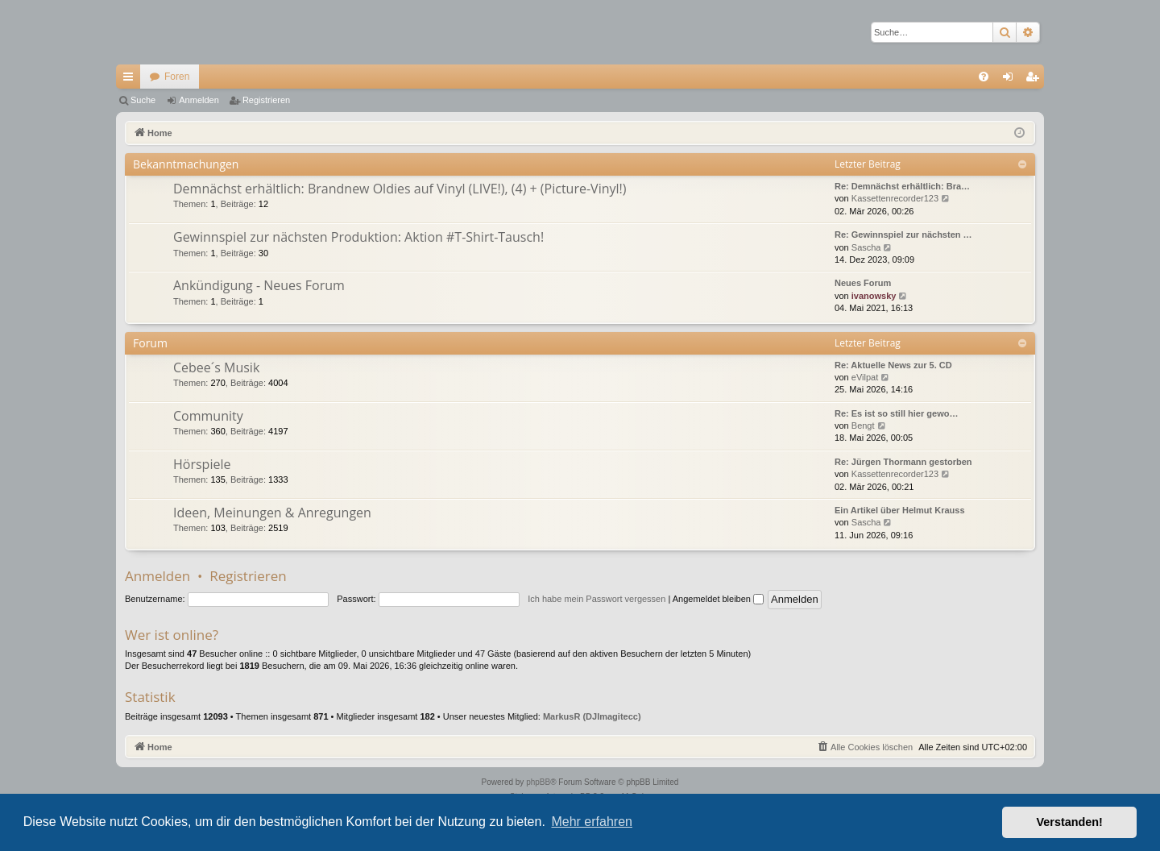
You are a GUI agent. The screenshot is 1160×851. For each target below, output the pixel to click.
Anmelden (199, 100)
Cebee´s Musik (216, 367)
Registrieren (266, 100)
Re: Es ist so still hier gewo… (896, 413)
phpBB (538, 782)
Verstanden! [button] (1070, 822)
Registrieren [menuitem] (1035, 80)
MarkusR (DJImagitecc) (592, 716)
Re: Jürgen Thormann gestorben (903, 462)
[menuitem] (984, 76)
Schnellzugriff (131, 80)
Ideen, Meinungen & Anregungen (272, 512)
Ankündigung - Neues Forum (259, 285)
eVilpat (864, 377)
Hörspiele (201, 464)
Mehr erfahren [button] (591, 821)
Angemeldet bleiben (718, 599)
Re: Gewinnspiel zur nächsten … (903, 234)
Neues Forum (863, 283)
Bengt (863, 425)
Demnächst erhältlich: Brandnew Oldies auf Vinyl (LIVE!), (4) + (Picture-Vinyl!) (399, 188)
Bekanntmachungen (185, 164)
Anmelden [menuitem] (1011, 80)
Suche (142, 100)
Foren (176, 76)
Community (208, 416)
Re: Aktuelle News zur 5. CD (893, 365)
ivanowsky (874, 296)
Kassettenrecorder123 (894, 198)
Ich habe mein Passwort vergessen (596, 599)
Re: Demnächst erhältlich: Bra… (902, 186)
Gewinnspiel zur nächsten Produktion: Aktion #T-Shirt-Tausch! (358, 237)
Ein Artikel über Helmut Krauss (900, 510)
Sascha (866, 247)
